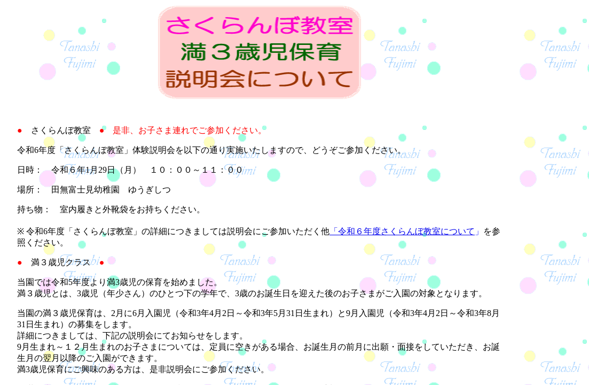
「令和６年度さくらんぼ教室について (402, 231)
